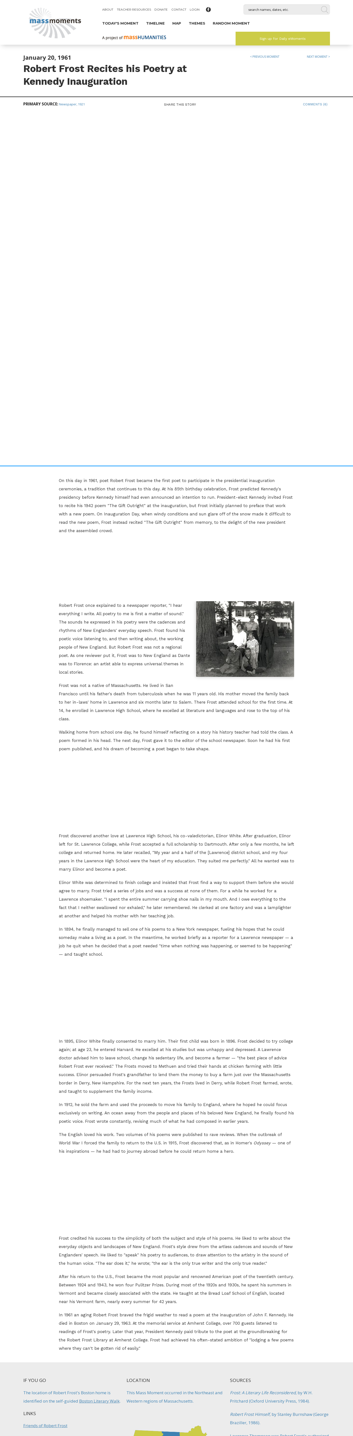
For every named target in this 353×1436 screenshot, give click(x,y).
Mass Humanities (76, 1383)
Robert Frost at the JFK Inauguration (58, 1089)
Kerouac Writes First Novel (53, 1277)
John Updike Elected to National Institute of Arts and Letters (135, 1283)
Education (240, 1146)
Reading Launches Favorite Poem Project (217, 1280)
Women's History (316, 1298)
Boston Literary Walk (99, 1048)
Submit (294, 1409)
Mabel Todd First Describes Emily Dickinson (300, 1280)
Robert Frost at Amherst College (54, 1120)
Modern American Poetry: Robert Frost (60, 1136)
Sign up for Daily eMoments (283, 39)
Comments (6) (315, 104)
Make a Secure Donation (58, 1409)
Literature (239, 1159)
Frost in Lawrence (40, 1104)
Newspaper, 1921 (72, 104)
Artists (236, 1133)
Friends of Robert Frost (45, 1073)
